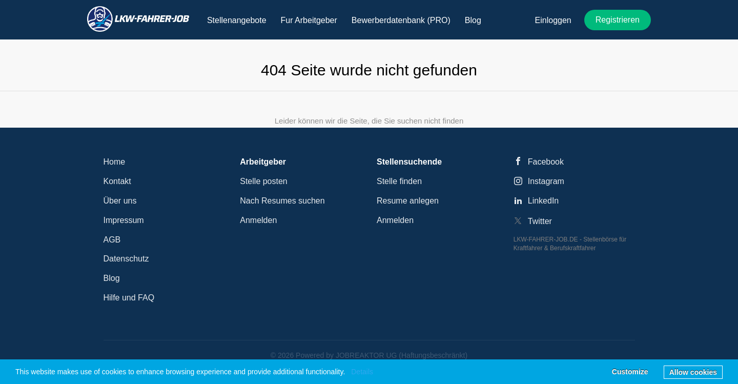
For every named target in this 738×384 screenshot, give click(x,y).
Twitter (540, 221)
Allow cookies (693, 372)
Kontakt (117, 181)
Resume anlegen (408, 200)
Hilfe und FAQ (129, 297)
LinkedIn (543, 200)
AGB (112, 239)
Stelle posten (264, 181)
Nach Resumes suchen (282, 200)
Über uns (120, 200)
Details (362, 372)
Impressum (124, 220)
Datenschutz (126, 258)
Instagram (546, 181)
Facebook (546, 161)
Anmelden (258, 220)
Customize (630, 372)
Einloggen (553, 20)
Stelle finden (399, 181)
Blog (112, 278)
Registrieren (618, 19)
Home (115, 161)
